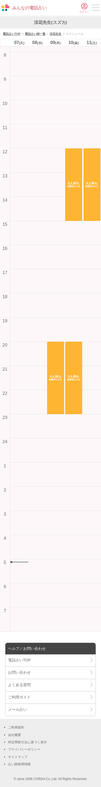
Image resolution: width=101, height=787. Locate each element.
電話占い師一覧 (35, 33)
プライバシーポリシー (24, 749)
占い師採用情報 (19, 764)
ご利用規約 (16, 727)
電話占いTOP (11, 33)
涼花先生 (55, 33)
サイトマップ (17, 757)
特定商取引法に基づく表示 (27, 742)
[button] (55, 378)
